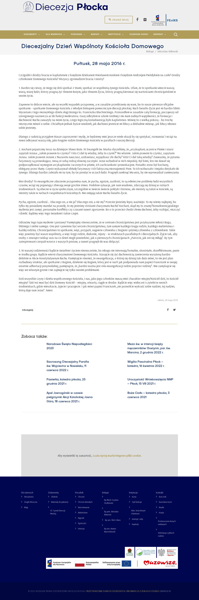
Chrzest (81, 496)
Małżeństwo (82, 512)
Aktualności (29, 496)
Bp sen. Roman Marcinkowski (110, 530)
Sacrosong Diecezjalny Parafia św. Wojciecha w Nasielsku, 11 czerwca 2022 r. (67, 366)
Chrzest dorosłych (85, 502)
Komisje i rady (137, 519)
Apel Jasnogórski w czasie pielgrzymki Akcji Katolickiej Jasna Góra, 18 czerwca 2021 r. (69, 397)
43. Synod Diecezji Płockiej (57, 512)
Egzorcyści (82, 523)
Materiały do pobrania (59, 502)
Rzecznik (162, 496)
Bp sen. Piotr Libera (112, 520)
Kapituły (135, 524)
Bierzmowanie (83, 507)
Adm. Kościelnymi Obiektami (138, 512)
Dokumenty (53, 492)
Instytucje (133, 492)
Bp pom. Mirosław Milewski (111, 513)
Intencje (81, 528)
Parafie (161, 507)
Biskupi (105, 492)
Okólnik (54, 496)
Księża (161, 512)
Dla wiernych (27, 492)
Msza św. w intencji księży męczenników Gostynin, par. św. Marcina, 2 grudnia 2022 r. (148, 348)
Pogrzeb (81, 518)
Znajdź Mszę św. (31, 502)
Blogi (26, 507)
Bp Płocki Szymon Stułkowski (111, 501)
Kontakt (159, 492)
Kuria (134, 496)
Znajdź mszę (119, 20)
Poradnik (79, 492)
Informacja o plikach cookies (166, 534)
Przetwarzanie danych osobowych (167, 522)
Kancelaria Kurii (165, 502)
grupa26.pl (165, 591)
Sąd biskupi (137, 502)
